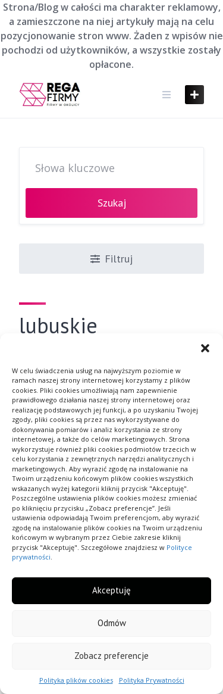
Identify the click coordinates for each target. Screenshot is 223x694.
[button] (205, 348)
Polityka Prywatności (151, 680)
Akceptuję (111, 590)
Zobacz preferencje (111, 655)
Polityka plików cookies (76, 680)
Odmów (112, 623)
